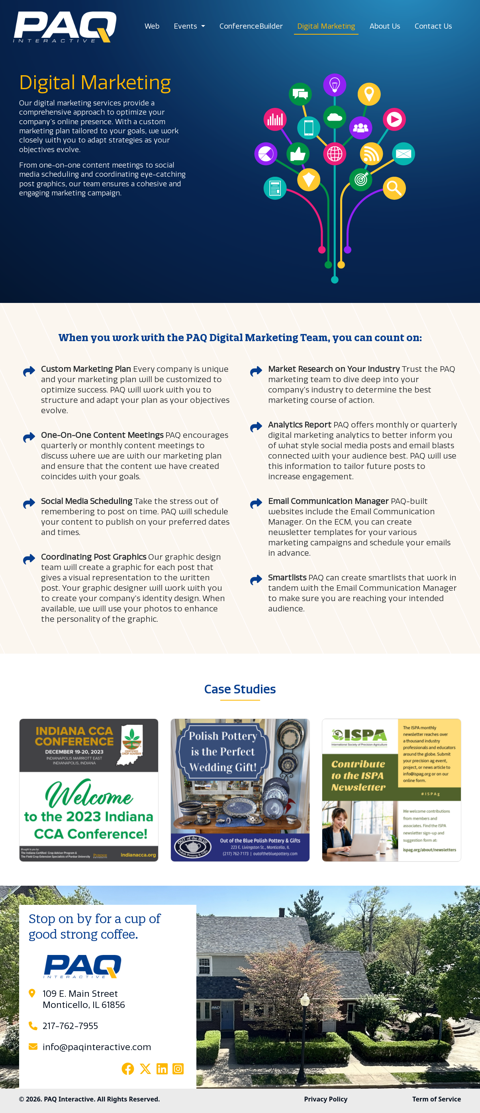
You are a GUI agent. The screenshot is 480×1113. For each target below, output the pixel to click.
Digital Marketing (326, 26)
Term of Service (436, 1099)
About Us (385, 26)
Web (152, 26)
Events (186, 26)
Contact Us (433, 26)
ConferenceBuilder (251, 26)
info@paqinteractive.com (97, 1047)
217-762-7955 (70, 1026)
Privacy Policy (325, 1099)
